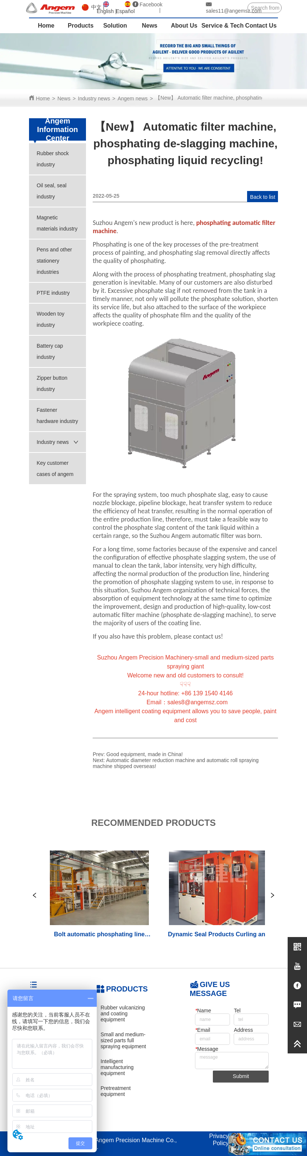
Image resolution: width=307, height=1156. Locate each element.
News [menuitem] (149, 25)
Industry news (94, 98)
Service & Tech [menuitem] (222, 25)
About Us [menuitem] (184, 25)
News (63, 98)
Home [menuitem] (46, 25)
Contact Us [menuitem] (260, 25)
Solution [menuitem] (115, 25)
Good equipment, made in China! (144, 754)
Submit (241, 1076)
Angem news (133, 98)
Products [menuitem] (80, 25)
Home (43, 98)
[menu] (153, 25)
